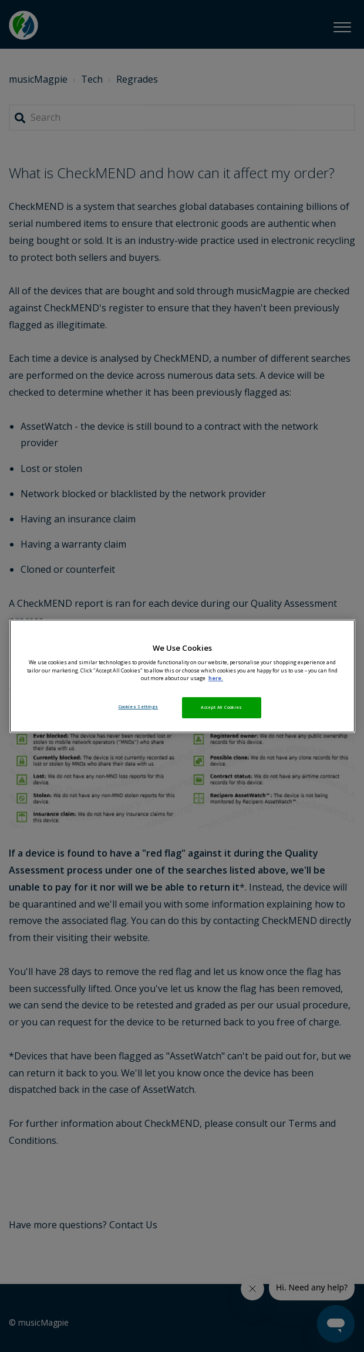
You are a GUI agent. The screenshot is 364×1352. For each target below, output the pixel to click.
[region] (182, 676)
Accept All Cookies (221, 707)
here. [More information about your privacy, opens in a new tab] (215, 678)
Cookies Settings (139, 706)
